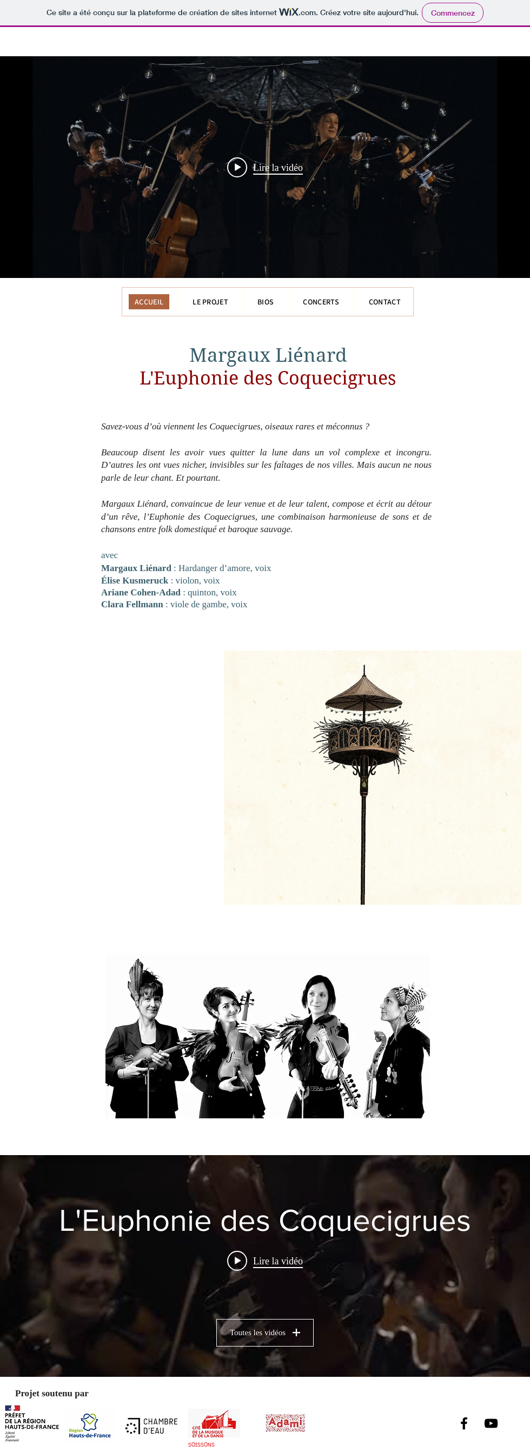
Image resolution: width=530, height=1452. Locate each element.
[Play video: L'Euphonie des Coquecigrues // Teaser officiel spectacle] (265, 167)
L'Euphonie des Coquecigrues (268, 378)
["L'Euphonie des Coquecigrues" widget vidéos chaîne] (265, 1266)
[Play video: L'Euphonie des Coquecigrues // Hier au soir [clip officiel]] (265, 1261)
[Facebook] (464, 1423)
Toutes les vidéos (265, 1332)
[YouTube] (491, 1423)
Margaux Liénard (268, 355)
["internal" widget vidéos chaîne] (265, 167)
